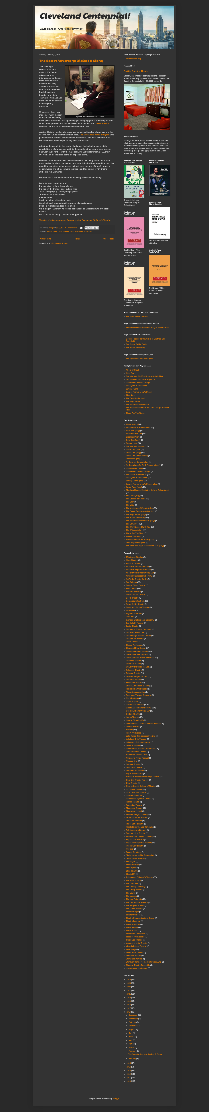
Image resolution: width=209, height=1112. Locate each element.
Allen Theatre (132, 560)
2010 (129, 1081)
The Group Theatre (134, 890)
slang (72, 231)
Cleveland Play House (135, 648)
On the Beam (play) (134, 468)
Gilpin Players (132, 701)
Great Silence (102, 123)
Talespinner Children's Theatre (139, 877)
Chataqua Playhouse (135, 632)
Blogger (116, 1098)
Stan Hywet (131, 868)
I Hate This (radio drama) (137, 456)
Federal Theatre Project (136, 689)
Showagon (130, 862)
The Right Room (133, 401)
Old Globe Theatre (134, 789)
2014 (129, 1067)
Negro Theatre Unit (134, 774)
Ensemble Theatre (134, 683)
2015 (129, 1063)
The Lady (130, 505)
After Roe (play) (133, 431)
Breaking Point (132, 437)
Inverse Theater (133, 727)
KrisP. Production (133, 733)
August (132, 1029)
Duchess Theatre (133, 679)
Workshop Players (134, 959)
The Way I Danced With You (138, 527)
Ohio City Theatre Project (137, 780)
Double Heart (132, 443)
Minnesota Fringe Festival (137, 758)
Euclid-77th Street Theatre (137, 686)
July (131, 1033)
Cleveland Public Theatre (137, 651)
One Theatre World (134, 795)
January (132, 1059)
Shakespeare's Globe (135, 858)
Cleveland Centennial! (84, 15)
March (132, 1047)
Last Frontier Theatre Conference (140, 749)
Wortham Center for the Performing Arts (143, 962)
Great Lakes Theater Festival (138, 708)
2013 (129, 1070)
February (133, 1051)
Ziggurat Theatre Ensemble (138, 965)
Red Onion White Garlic (136, 474)
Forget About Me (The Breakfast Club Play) (145, 376)
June (131, 1037)
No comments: (71, 228)
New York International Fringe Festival (142, 777)
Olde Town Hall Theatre (136, 792)
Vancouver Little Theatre (136, 943)
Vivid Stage (131, 949)
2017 (129, 1008)
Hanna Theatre (132, 717)
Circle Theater (132, 642)
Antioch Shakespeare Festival (139, 576)
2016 (129, 1012)
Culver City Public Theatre (137, 667)
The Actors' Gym (133, 880)
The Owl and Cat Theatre (137, 902)
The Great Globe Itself (135, 398)
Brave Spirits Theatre (135, 604)
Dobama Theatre (133, 673)
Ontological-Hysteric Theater (138, 799)
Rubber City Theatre (135, 846)
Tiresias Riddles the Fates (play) (140, 540)
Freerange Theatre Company (138, 695)
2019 (129, 1001)
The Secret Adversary (83, 231)
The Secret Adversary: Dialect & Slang (71, 60)
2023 (129, 987)
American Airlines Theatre (137, 566)
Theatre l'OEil (132, 927)
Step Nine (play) (133, 496)
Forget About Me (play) (136, 446)
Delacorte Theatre (134, 670)
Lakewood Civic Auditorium (138, 742)
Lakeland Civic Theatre (136, 739)
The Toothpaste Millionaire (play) (140, 521)
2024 (129, 983)
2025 (129, 979)
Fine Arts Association (135, 692)
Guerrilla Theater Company (138, 711)
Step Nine (130, 395)
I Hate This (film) (133, 449)
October (132, 1022)
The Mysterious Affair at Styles (94, 135)
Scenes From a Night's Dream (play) (142, 484)
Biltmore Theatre (133, 592)
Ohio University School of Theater (141, 786)
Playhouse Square (134, 808)
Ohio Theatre (131, 783)
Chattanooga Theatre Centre (138, 636)
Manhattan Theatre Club (136, 755)
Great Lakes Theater (61, 231)
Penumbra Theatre (134, 805)
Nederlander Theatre (135, 770)
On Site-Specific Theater (136, 71)
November (133, 1019)
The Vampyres (132, 524)
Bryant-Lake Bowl (134, 614)
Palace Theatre (132, 802)
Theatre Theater (133, 924)
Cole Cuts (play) (133, 440)
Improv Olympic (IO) (135, 720)
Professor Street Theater (137, 817)
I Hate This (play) (133, 453)
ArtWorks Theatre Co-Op (137, 579)
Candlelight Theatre (134, 623)
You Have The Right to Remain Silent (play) (145, 546)
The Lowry (130, 893)
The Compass (132, 883)
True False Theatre (134, 940)
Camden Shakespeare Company (140, 620)
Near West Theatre (134, 767)
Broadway (130, 610)
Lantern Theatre (133, 745)
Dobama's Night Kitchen (136, 676)
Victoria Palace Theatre (136, 946)
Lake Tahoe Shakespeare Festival (140, 736)
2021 (129, 994)
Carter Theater (132, 626)
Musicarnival (131, 761)
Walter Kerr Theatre (134, 952)
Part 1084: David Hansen (137, 316)
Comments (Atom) (59, 243)
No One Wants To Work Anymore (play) (143, 465)
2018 (129, 1005)
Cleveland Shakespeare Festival (140, 657)
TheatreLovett (132, 930)
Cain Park (130, 617)
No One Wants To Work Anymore (140, 379)
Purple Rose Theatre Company (139, 827)
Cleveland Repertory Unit (137, 654)
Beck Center (131, 588)
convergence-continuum (136, 968)
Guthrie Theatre (133, 714)
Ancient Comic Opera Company (140, 573)
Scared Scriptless (134, 852)
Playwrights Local (134, 811)
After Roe (130, 373)
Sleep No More (132, 865)
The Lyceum (131, 896)
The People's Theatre (135, 905)
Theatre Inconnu (133, 921)
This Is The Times (133, 536)
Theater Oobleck (133, 915)
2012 (129, 1074)
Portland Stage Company (137, 814)
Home (77, 239)
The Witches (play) (134, 530)
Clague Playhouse (134, 645)
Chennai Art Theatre (135, 639)
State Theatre (132, 871)
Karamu (129, 730)
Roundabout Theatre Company (139, 836)
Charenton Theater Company (138, 629)
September (134, 1026)
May (131, 1040)
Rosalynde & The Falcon (136, 386)
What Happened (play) (135, 543)
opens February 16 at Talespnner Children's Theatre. (75, 220)
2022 (129, 990)
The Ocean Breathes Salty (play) (140, 511)
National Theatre (133, 764)
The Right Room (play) (136, 514)
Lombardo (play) (133, 459)
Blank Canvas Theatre (135, 595)
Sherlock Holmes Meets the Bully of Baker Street (147, 328)
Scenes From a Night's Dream (139, 392)
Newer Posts (45, 239)
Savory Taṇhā (132, 389)
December (133, 1015)
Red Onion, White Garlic (136, 344)
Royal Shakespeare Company (139, 843)
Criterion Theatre (133, 664)
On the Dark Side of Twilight (138, 383)
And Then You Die (134, 434)
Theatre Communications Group (140, 918)
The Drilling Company (135, 887)
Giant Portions (132, 698)
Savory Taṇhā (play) (134, 481)
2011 (129, 1078)
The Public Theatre (134, 909)
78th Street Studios (134, 557)
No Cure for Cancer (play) (137, 462)
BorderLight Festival (135, 601)
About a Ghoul (132, 370)
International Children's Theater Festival (143, 723)
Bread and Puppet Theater (137, 607)
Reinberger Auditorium (136, 830)
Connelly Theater (133, 661)
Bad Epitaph (131, 582)
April (131, 1044)
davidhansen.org (133, 59)
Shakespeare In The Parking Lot (140, 855)
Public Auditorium (134, 821)
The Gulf (130, 502)
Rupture (129, 849)
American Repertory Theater (138, 570)
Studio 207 (130, 874)
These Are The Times (135, 413)
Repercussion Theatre (135, 833)
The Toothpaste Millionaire (137, 405)
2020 (129, 997)
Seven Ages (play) (134, 487)
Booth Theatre (132, 598)
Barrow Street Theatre (135, 585)
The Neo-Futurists (134, 899)
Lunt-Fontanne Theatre (136, 752)
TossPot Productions (135, 937)
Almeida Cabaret (133, 563)
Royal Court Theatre (135, 840)
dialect (49, 231)
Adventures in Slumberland (138, 427)
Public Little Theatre (135, 824)
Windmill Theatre (133, 956)
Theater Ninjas (132, 912)
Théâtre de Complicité (135, 934)
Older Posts (108, 239)
